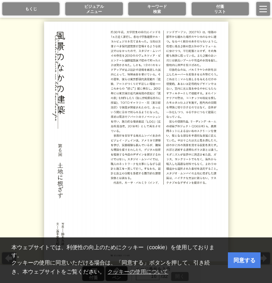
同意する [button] (244, 260)
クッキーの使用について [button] (137, 271)
